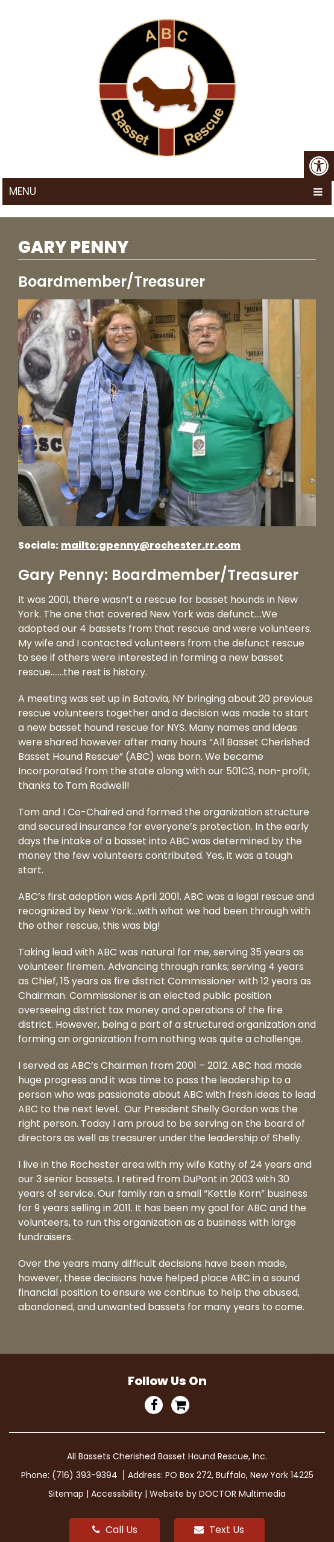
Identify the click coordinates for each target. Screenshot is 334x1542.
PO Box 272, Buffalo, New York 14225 (239, 1475)
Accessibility (116, 1494)
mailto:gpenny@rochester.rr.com (151, 545)
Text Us (219, 1530)
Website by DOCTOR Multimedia (218, 1494)
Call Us (114, 1530)
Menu (22, 191)
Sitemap (66, 1494)
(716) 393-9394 (86, 1475)
